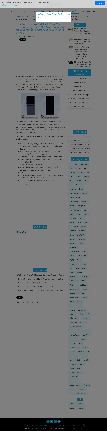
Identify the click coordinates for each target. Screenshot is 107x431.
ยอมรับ (99, 3)
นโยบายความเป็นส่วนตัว (10, 5)
